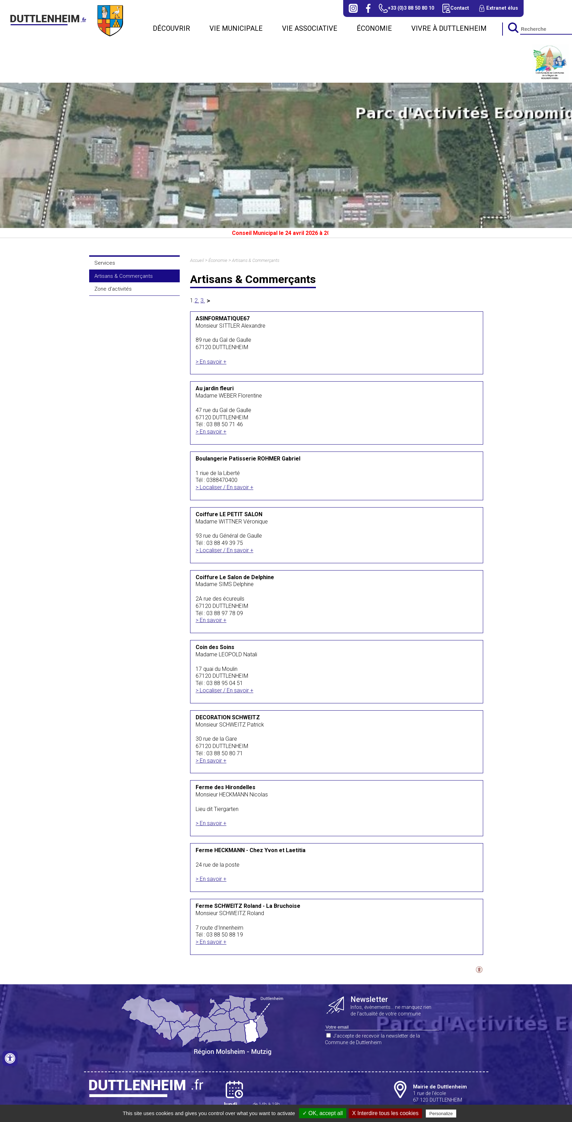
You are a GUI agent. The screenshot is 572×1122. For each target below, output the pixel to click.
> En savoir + (211, 361)
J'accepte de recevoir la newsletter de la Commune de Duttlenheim (372, 1039)
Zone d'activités (113, 289)
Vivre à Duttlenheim (449, 28)
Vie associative (309, 28)
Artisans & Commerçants (123, 276)
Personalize (441, 1113)
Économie (374, 28)
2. (197, 300)
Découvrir (171, 28)
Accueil (197, 260)
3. (202, 300)
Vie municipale (236, 28)
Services (104, 263)
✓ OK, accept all (322, 1113)
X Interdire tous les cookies (385, 1113)
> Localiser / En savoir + (224, 487)
